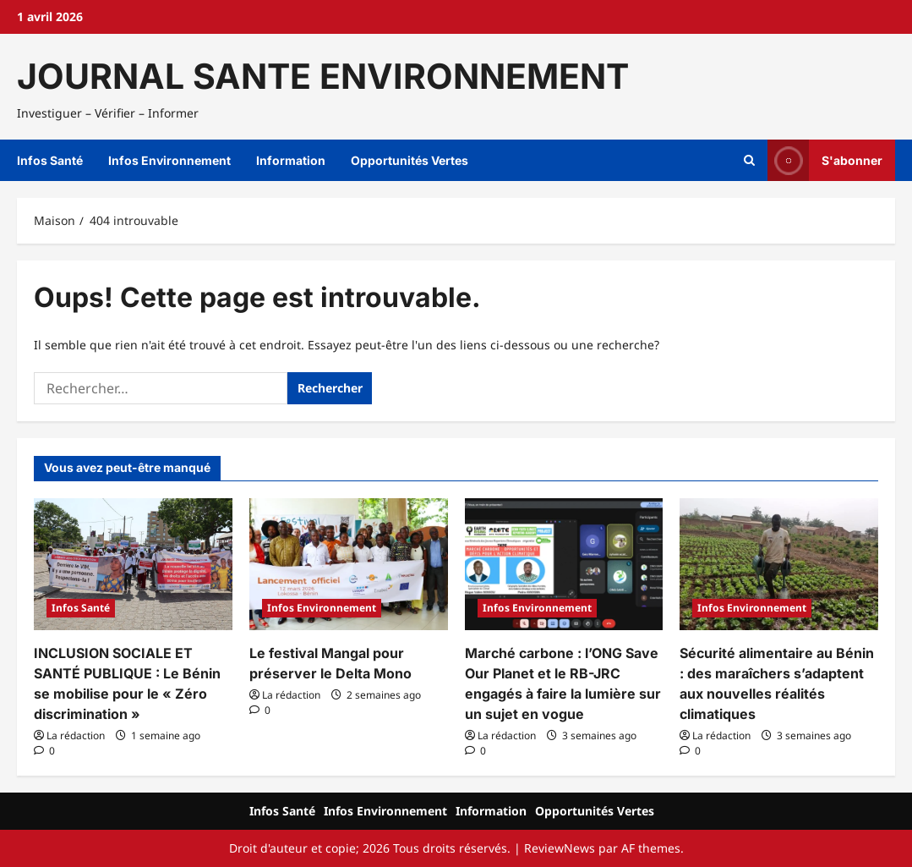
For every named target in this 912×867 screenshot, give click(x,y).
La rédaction (75, 735)
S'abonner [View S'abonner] (824, 160)
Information (290, 160)
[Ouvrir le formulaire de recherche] (749, 161)
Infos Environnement (169, 160)
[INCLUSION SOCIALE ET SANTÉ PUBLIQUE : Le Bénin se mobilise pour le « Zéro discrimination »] (133, 564)
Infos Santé (50, 160)
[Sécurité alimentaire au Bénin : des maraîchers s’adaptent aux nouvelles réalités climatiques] (779, 564)
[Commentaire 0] (44, 751)
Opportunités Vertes (409, 160)
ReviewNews (559, 848)
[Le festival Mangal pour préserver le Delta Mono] (348, 564)
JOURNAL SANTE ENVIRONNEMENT (323, 76)
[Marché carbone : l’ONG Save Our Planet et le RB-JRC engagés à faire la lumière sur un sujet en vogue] (564, 564)
